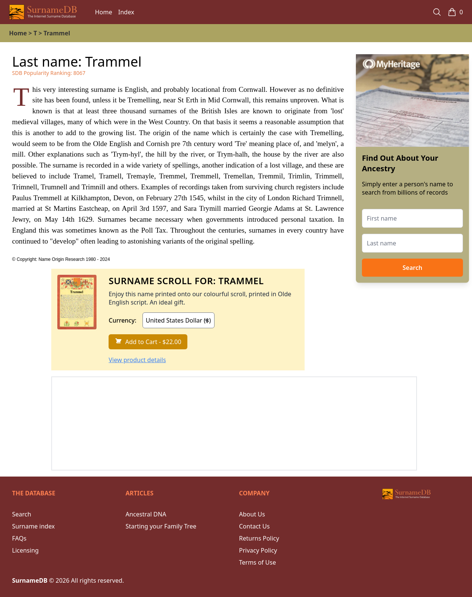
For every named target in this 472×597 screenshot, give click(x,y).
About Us (252, 514)
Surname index (33, 526)
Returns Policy (259, 538)
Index (126, 12)
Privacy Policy (258, 550)
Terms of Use (257, 562)
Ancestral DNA (146, 514)
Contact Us (254, 526)
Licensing (25, 550)
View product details (137, 360)
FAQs (19, 538)
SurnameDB (30, 580)
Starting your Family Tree (161, 526)
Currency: (122, 320)
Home (103, 12)
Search (412, 267)
